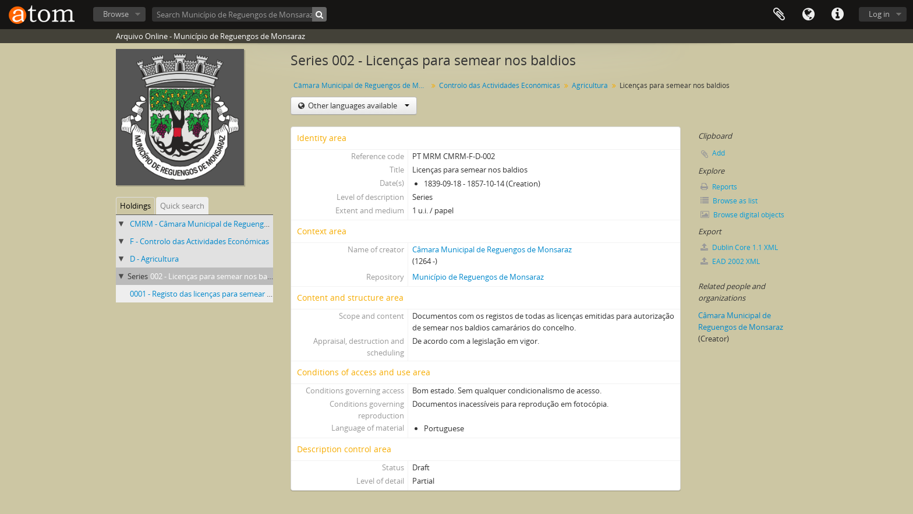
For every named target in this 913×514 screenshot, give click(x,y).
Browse (116, 14)
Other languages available (357, 105)
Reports (718, 187)
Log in (879, 14)
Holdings (135, 205)
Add (718, 153)
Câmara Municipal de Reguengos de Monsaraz (361, 85)
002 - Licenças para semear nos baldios (217, 276)
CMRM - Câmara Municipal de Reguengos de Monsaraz (224, 224)
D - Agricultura (154, 259)
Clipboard (779, 14)
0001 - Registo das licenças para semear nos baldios (218, 293)
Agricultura (590, 85)
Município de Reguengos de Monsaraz (478, 277)
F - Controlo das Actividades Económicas (199, 241)
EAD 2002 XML (730, 261)
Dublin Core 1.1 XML (739, 247)
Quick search (182, 205)
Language (808, 14)
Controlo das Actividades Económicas (499, 85)
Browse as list (729, 201)
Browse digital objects (742, 215)
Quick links (837, 14)
